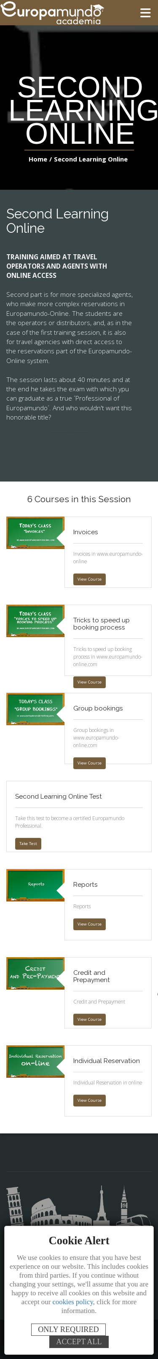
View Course (89, 579)
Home (39, 158)
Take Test (28, 843)
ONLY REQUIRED (68, 1329)
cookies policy (72, 1302)
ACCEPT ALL (79, 1341)
